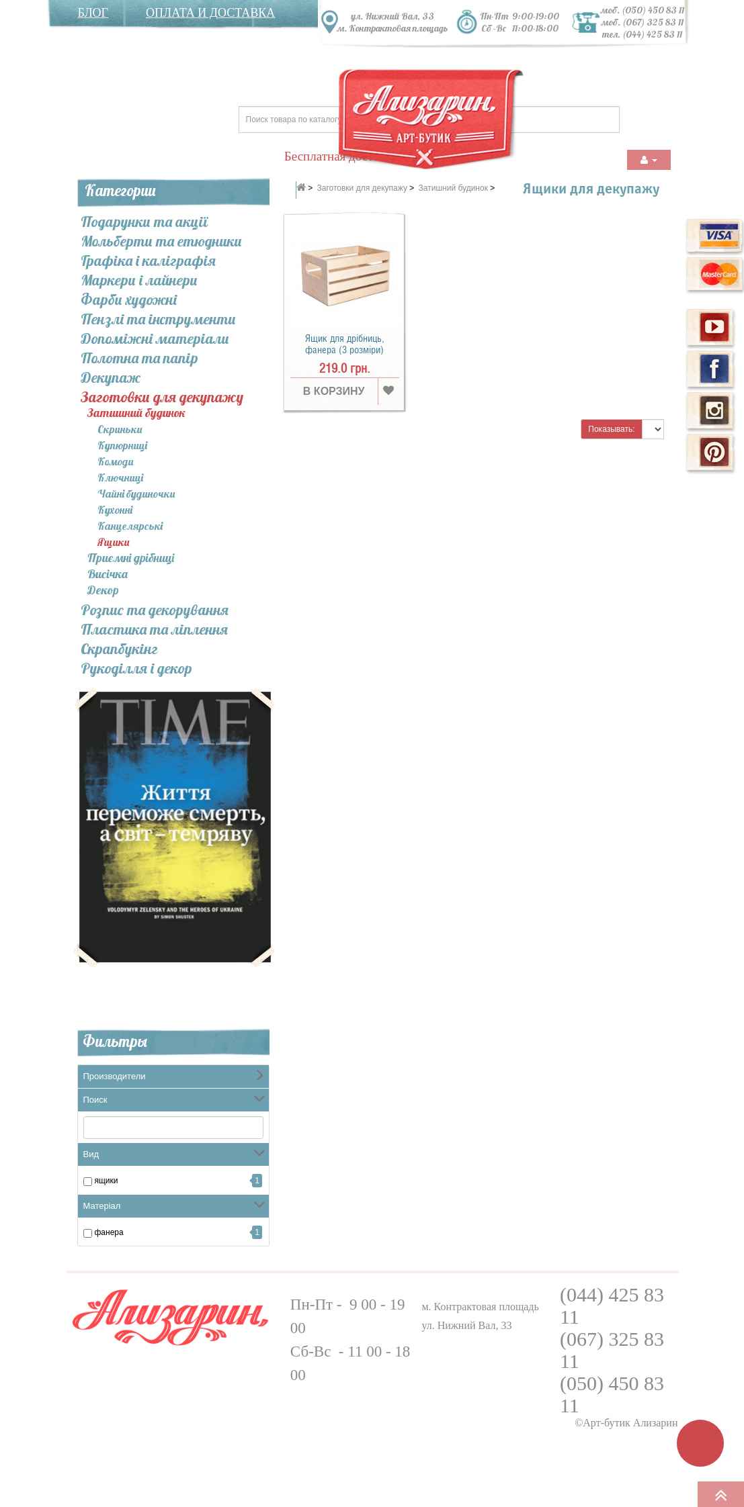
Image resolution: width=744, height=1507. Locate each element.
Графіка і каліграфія (148, 260)
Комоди (115, 461)
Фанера (109, 1232)
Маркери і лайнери (139, 280)
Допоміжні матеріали (155, 338)
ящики (106, 1180)
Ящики (113, 542)
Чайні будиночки (136, 493)
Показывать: (611, 429)
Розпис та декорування (155, 609)
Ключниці (120, 477)
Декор (103, 591)
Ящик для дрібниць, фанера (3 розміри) (344, 344)
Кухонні (114, 509)
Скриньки (119, 429)
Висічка (107, 574)
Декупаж (110, 377)
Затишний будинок (136, 413)
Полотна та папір (139, 358)
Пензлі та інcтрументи (158, 319)
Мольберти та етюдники (161, 241)
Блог (93, 12)
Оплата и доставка (210, 12)
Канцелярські (130, 526)
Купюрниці (122, 445)
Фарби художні (129, 299)
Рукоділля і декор (136, 668)
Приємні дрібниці (130, 558)
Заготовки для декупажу (162, 396)
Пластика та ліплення (154, 629)
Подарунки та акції (144, 221)
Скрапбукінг (119, 648)
